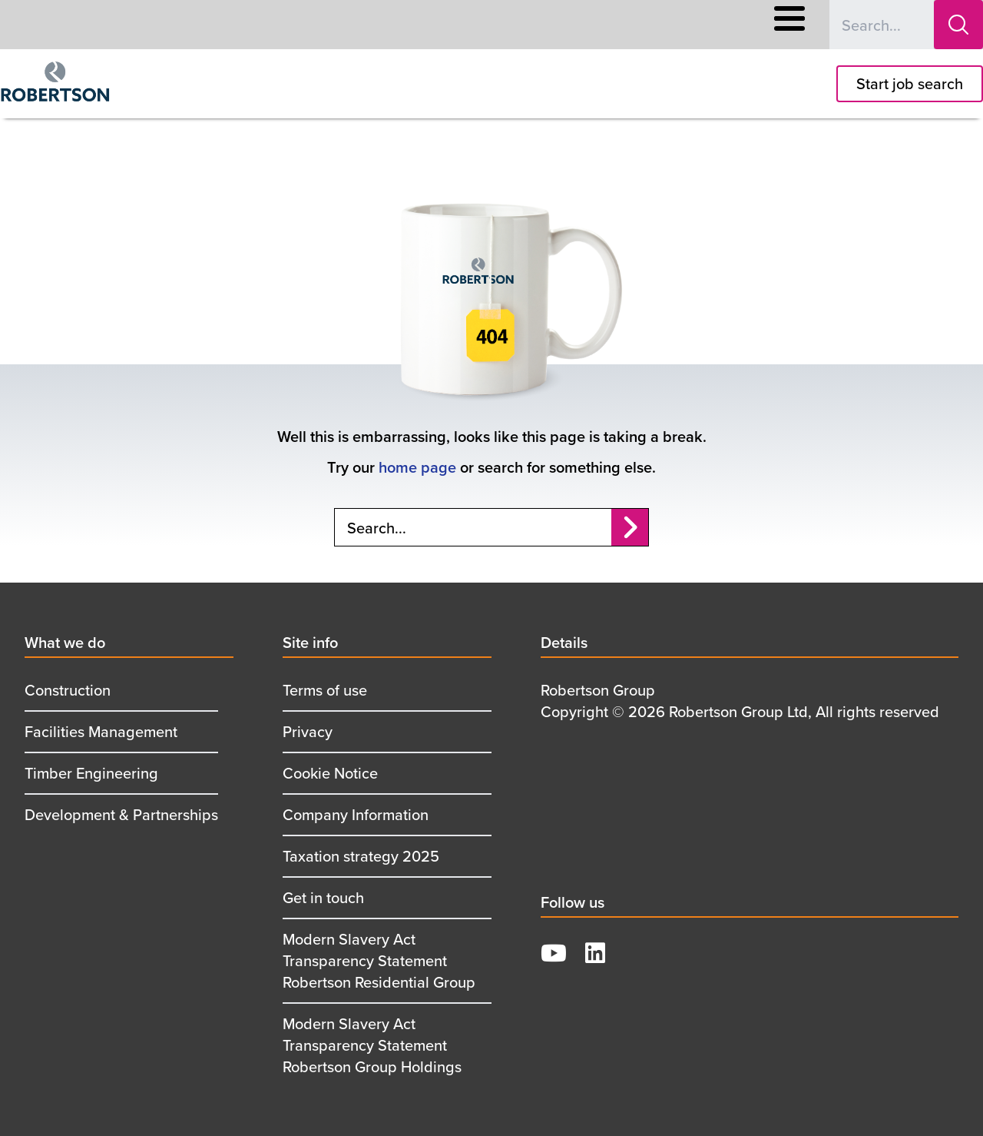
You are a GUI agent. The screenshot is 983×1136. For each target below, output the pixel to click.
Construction (68, 690)
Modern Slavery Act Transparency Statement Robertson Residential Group (379, 960)
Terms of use (325, 690)
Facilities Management (101, 731)
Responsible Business (433, 24)
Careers (268, 24)
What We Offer (182, 24)
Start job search (909, 83)
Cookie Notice (330, 773)
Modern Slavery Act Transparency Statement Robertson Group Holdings (372, 1045)
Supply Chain (554, 24)
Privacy (308, 731)
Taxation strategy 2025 (361, 856)
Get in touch (323, 897)
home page (417, 467)
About (332, 24)
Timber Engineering (91, 773)
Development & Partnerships (121, 814)
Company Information (356, 814)
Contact (693, 24)
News (631, 24)
